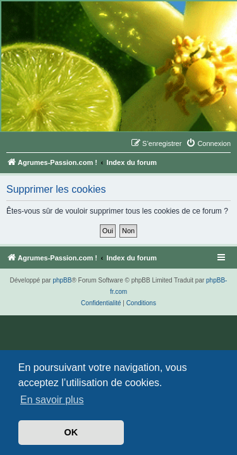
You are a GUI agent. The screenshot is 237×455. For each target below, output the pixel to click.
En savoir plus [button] (52, 399)
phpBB (61, 280)
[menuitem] (208, 143)
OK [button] (71, 432)
